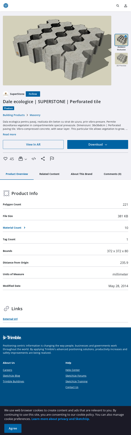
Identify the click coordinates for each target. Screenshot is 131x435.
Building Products (14, 115)
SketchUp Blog (11, 375)
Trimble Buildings (13, 381)
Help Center (73, 370)
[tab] (17, 174)
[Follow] (33, 94)
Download (97, 144)
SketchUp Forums (76, 375)
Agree (13, 428)
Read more (9, 134)
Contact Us (72, 387)
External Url (10, 319)
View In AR (33, 144)
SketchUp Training (77, 381)
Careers (7, 370)
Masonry (35, 115)
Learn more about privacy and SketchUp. (60, 419)
